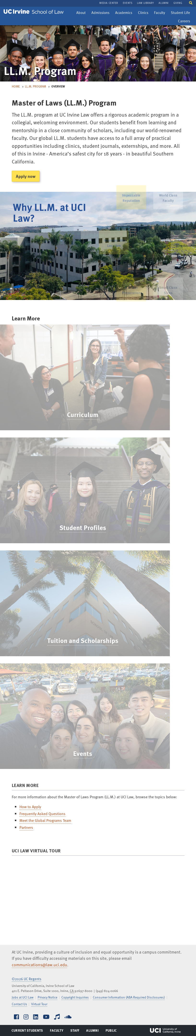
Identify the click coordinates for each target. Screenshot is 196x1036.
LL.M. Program (35, 86)
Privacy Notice (47, 997)
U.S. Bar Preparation (131, 293)
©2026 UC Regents (26, 978)
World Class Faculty (168, 193)
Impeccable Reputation (131, 193)
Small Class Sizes (168, 293)
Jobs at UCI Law (23, 997)
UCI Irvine (165, 1030)
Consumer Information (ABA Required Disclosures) (129, 997)
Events (76, 753)
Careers (185, 21)
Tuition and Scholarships (77, 640)
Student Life (180, 13)
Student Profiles (77, 527)
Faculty (160, 13)
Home (16, 86)
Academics (123, 13)
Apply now (26, 176)
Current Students (27, 1031)
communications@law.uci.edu (39, 964)
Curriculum (77, 414)
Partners (26, 827)
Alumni (92, 1031)
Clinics (144, 13)
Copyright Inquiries (75, 997)
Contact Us (19, 1003)
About (82, 13)
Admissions (100, 13)
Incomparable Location (110, 242)
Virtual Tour (39, 1003)
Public (111, 1031)
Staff (76, 1031)
